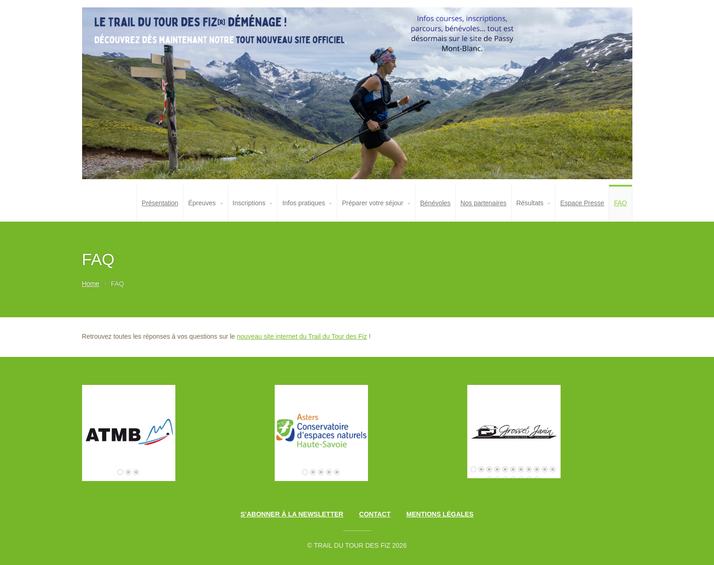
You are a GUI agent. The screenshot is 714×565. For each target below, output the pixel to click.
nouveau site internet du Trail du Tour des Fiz (302, 336)
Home (90, 283)
